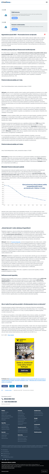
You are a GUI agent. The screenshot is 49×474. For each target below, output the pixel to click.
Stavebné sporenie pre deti (23, 430)
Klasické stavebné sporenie (23, 428)
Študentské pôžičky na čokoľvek (7, 416)
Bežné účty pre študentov (22, 439)
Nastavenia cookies (5, 471)
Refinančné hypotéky (5, 427)
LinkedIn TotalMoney (7, 460)
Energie (35, 418)
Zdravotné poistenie (21, 416)
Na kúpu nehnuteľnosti (6, 424)
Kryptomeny (36, 427)
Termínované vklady (5, 433)
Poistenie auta (20, 412)
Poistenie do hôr (21, 421)
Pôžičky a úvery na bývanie (6, 415)
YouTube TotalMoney (5, 460)
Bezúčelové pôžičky (5, 412)
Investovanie (37, 424)
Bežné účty (20, 434)
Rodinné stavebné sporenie (23, 431)
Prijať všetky (44, 471)
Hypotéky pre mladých (6, 429)
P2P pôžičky (4, 419)
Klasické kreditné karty (38, 412)
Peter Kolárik (11, 335)
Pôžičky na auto (4, 413)
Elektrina (35, 419)
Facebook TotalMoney (2, 460)
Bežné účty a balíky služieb (22, 436)
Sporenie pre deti (5, 438)
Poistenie (20, 410)
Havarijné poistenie (21, 419)
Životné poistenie (21, 415)
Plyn (35, 421)
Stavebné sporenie (22, 427)
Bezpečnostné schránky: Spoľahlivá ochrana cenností (21, 378)
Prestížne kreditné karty (38, 415)
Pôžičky (3, 410)
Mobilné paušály (38, 432)
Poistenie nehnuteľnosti (22, 418)
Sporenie (3, 432)
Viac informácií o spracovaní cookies (8, 467)
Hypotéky (4, 422)
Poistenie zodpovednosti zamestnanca (22, 423)
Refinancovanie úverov (6, 418)
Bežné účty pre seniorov (22, 441)
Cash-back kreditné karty (38, 413)
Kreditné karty (37, 410)
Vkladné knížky (4, 435)
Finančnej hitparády (15, 242)
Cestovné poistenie (21, 413)
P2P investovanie (37, 429)
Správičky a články (8, 390)
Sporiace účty (4, 436)
